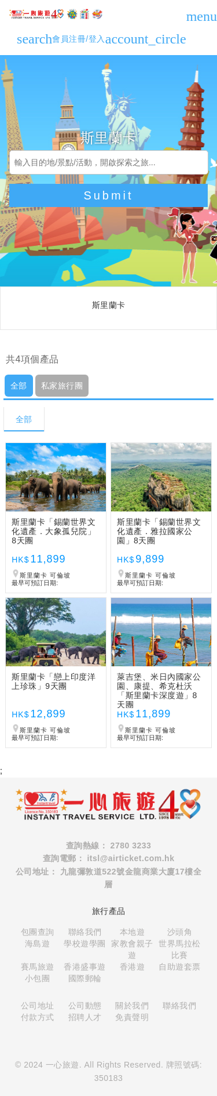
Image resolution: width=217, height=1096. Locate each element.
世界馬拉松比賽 (180, 949)
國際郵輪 (85, 978)
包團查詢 (37, 932)
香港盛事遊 (85, 966)
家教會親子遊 (132, 949)
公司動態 (85, 1005)
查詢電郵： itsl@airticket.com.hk (109, 858)
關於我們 (132, 1005)
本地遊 (132, 932)
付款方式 (37, 1017)
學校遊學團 (85, 943)
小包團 (37, 978)
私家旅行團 (62, 385)
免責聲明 (132, 1017)
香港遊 (132, 966)
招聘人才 (85, 1017)
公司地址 (37, 1005)
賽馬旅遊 (37, 966)
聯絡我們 (85, 932)
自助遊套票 (180, 966)
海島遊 (37, 943)
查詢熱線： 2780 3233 (109, 845)
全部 (18, 385)
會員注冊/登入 (119, 39)
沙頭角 (180, 932)
